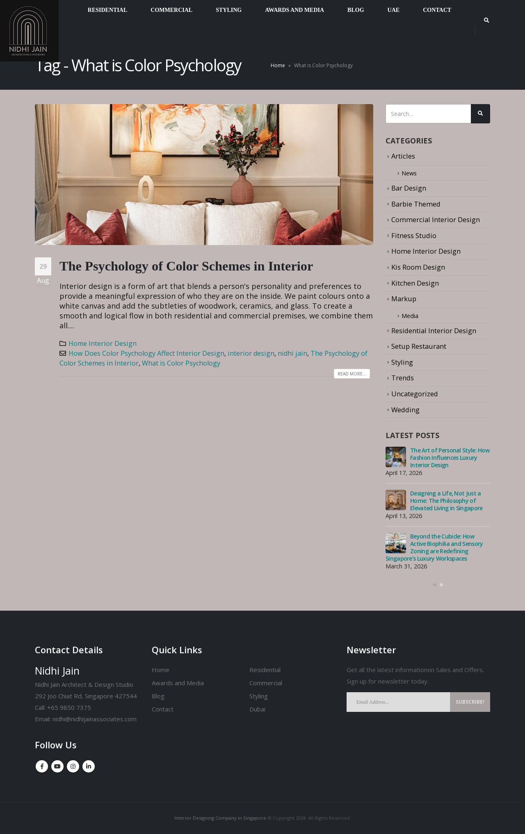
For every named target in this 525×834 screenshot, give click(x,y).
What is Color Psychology (181, 363)
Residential (265, 670)
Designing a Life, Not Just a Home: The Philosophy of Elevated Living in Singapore (446, 500)
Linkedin (88, 766)
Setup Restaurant (418, 345)
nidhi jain (292, 353)
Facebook (42, 766)
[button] (434, 584)
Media (411, 315)
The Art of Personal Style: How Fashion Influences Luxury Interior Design (449, 457)
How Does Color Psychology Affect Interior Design (146, 353)
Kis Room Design (418, 266)
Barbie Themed (416, 203)
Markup (403, 298)
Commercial (265, 683)
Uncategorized (414, 393)
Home (278, 65)
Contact (162, 709)
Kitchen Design (415, 282)
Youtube (57, 766)
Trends (402, 377)
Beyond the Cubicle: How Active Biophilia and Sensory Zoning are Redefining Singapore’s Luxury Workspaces (434, 547)
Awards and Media (178, 683)
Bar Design (408, 188)
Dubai (257, 709)
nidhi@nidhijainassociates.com (94, 719)
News (410, 172)
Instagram (73, 766)
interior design (251, 353)
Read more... (352, 374)
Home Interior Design (102, 343)
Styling (402, 361)
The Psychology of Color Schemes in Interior (186, 266)
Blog (158, 696)
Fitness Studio (413, 235)
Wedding (405, 409)
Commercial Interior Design (435, 219)
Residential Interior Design (433, 329)
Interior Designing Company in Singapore (220, 818)
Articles (403, 156)
